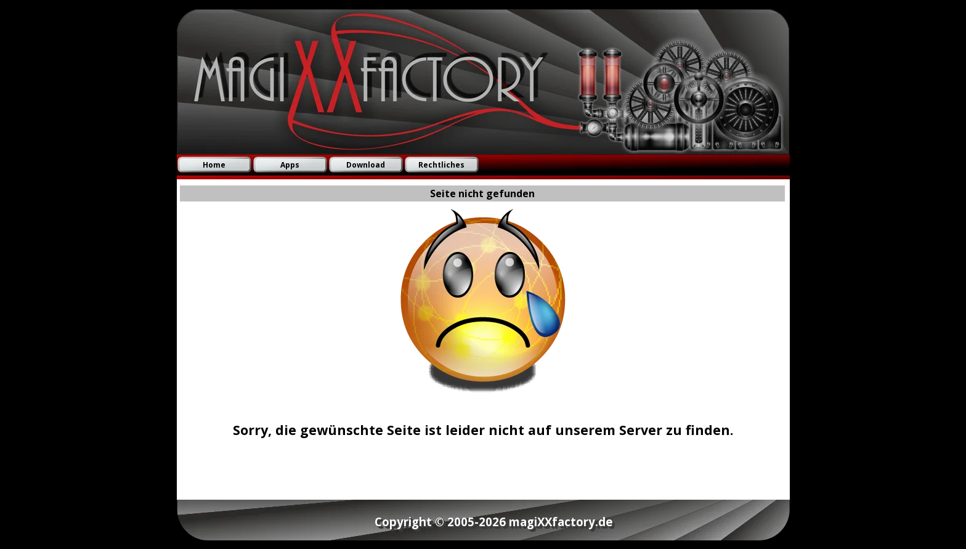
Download (365, 165)
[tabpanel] (483, 420)
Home (214, 165)
